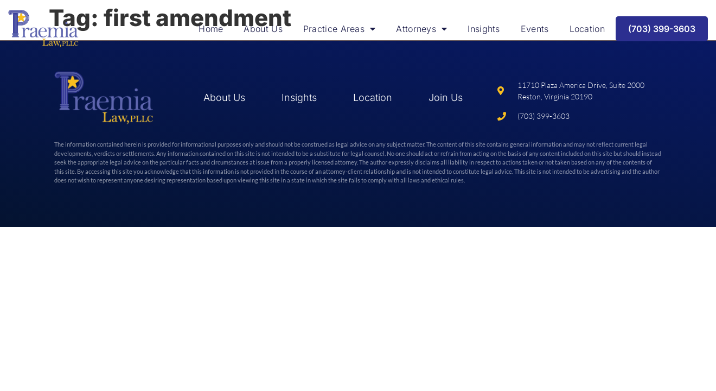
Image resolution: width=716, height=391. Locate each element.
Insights (484, 28)
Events (535, 28)
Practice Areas (339, 29)
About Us (263, 28)
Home (211, 28)
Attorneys (421, 29)
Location (587, 28)
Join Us (446, 97)
